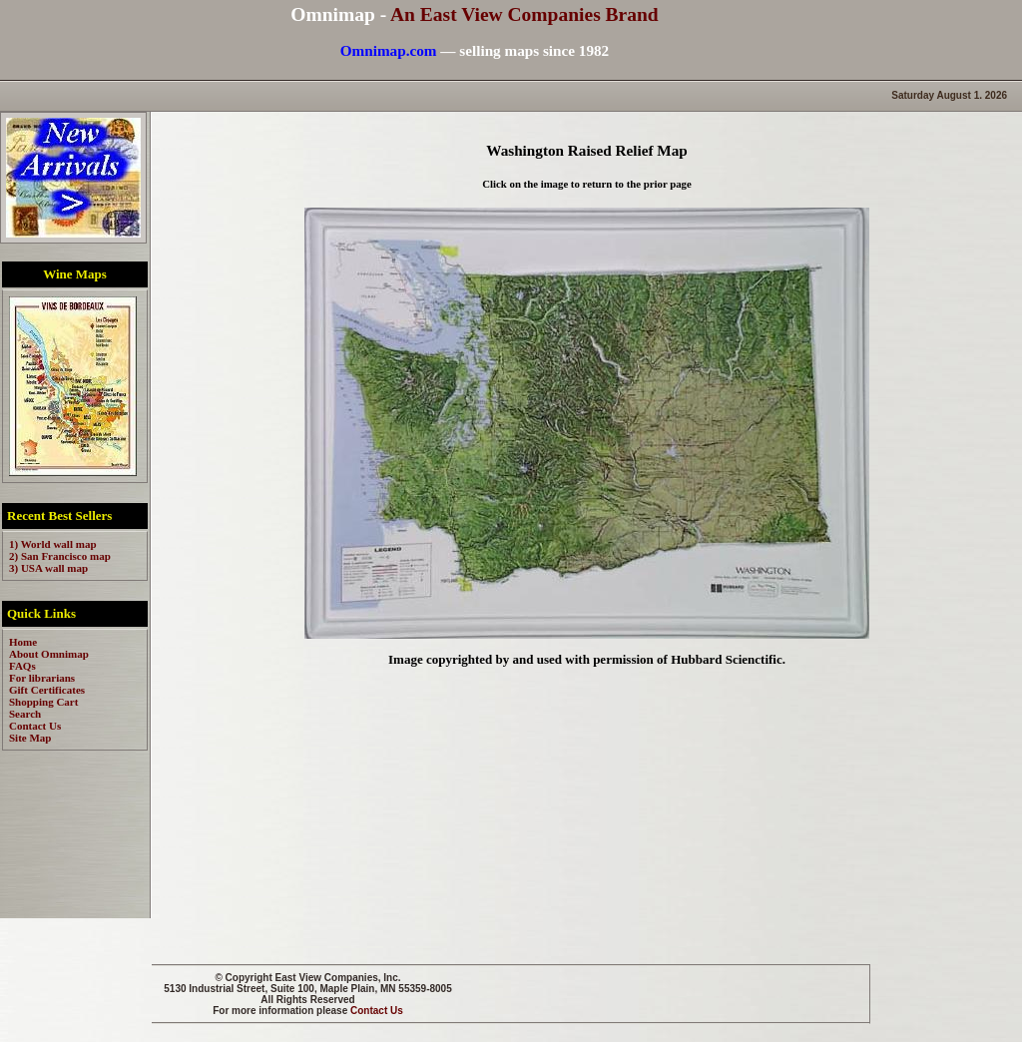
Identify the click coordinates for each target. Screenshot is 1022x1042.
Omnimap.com (388, 50)
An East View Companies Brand (524, 14)
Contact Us (376, 1010)
